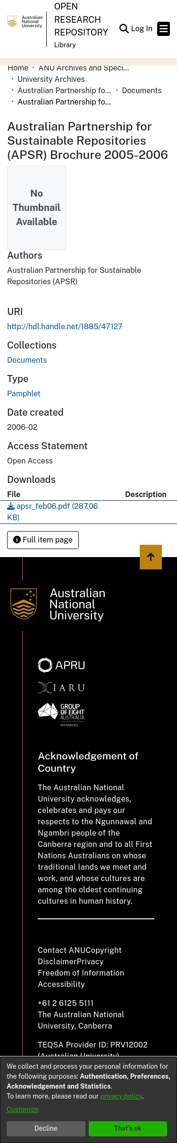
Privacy (90, 961)
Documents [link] (141, 90)
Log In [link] (142, 28)
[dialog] (88, 1100)
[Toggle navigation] (163, 29)
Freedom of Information (81, 972)
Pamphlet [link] (24, 393)
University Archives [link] (51, 79)
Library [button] (65, 45)
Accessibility (61, 984)
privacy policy (121, 1096)
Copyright (103, 950)
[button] (124, 29)
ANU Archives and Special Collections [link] (85, 67)
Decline (46, 1128)
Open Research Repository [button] (81, 19)
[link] (27, 360)
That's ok (128, 1128)
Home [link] (18, 67)
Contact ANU (61, 950)
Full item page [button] (43, 539)
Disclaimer (57, 961)
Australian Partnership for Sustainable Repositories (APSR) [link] (64, 90)
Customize (23, 1109)
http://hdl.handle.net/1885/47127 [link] (65, 326)
